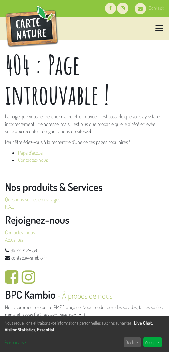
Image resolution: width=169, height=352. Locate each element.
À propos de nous (87, 295)
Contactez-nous (33, 160)
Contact (149, 8)
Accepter (152, 342)
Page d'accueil (31, 152)
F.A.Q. (10, 206)
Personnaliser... (17, 342)
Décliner (132, 342)
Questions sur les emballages (32, 199)
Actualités (14, 239)
